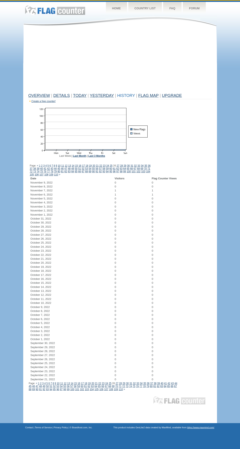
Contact (29, 427)
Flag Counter (55, 10)
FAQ (172, 8)
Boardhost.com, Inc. (82, 427)
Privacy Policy (61, 427)
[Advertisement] (120, 60)
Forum (194, 8)
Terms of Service (43, 427)
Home (116, 8)
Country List (145, 8)
